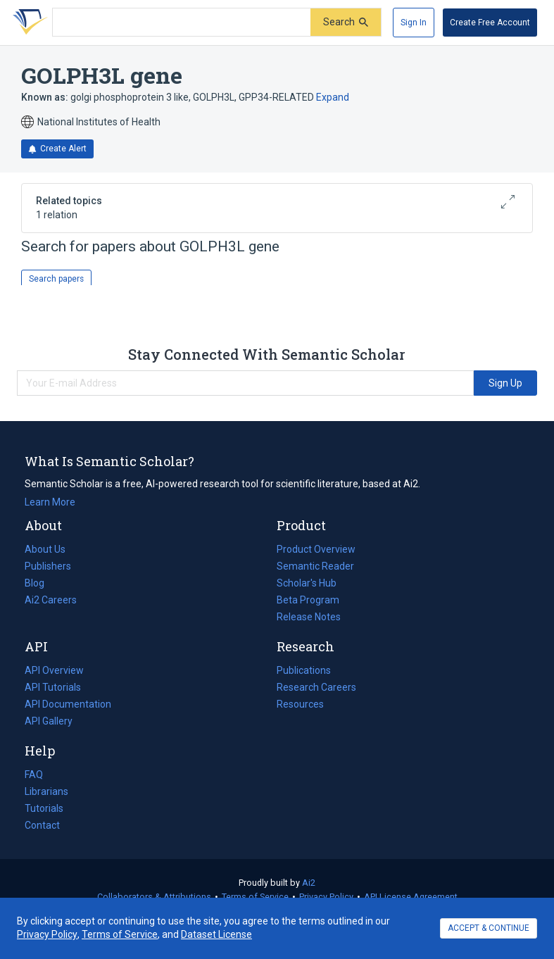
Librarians (46, 791)
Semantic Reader (315, 566)
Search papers (56, 279)
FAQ (34, 774)
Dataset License (216, 934)
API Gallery (49, 721)
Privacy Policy (326, 896)
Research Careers (316, 687)
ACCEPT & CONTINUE (488, 928)
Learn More (50, 502)
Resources (300, 704)
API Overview (54, 670)
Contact (42, 825)
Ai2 (308, 882)
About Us (45, 549)
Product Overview (316, 549)
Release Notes (309, 616)
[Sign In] (413, 22)
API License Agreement (411, 896)
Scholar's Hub (306, 583)
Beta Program (308, 600)
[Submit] (345, 22)
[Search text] (181, 22)
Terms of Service (255, 896)
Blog (40, 583)
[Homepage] (27, 22)
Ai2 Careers (51, 599)
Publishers (48, 566)
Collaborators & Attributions (154, 896)
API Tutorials (53, 687)
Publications (304, 670)
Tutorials (44, 808)
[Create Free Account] (490, 22)
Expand (332, 97)
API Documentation (68, 704)
